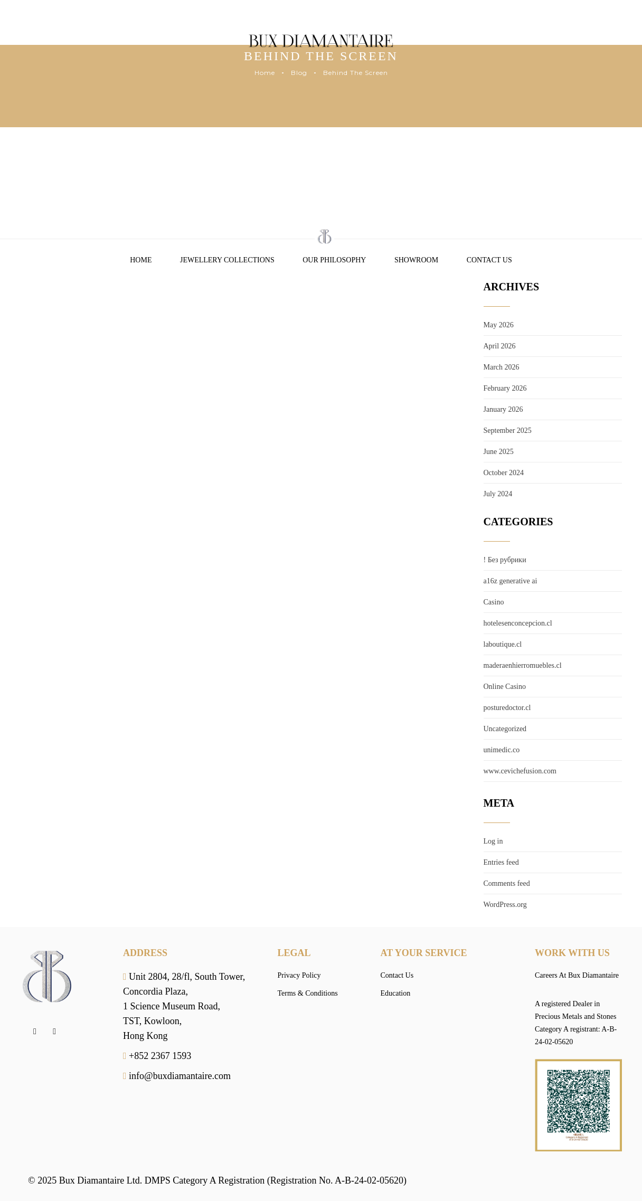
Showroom (416, 260)
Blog (299, 73)
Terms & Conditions (308, 993)
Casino (494, 602)
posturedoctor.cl (507, 708)
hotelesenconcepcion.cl (518, 623)
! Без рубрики (505, 560)
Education (396, 993)
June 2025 (499, 452)
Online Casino (505, 687)
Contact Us (489, 260)
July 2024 (498, 494)
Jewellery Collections (227, 260)
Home (264, 73)
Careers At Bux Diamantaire (577, 975)
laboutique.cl (503, 644)
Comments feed (507, 883)
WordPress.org (505, 905)
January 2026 (503, 409)
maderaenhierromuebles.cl (523, 665)
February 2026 (505, 388)
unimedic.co (502, 750)
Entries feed (501, 862)
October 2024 (504, 473)
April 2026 (500, 346)
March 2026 (502, 367)
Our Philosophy (334, 260)
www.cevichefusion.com (520, 771)
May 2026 (499, 325)
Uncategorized (505, 729)
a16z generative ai (510, 581)
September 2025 (508, 430)
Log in (493, 841)
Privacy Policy (299, 975)
